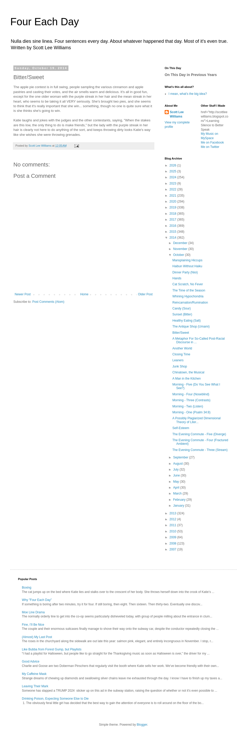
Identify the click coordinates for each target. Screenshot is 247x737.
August (178, 463)
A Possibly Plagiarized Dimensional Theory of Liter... (196, 420)
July (176, 469)
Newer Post (23, 294)
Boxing (26, 587)
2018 (173, 213)
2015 (173, 231)
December (180, 243)
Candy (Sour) (181, 308)
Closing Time (181, 354)
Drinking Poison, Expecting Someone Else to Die (55, 698)
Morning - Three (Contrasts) (191, 400)
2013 (173, 513)
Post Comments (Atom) (48, 302)
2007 (173, 549)
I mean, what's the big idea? (188, 94)
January (179, 505)
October (179, 255)
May (176, 481)
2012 (173, 519)
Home (84, 294)
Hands (176, 278)
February (179, 499)
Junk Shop (179, 366)
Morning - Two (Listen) (187, 406)
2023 (173, 183)
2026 (173, 165)
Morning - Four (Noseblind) (190, 394)
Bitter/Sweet (180, 332)
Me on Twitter (210, 147)
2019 (173, 207)
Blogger (142, 724)
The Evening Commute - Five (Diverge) (199, 434)
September (181, 457)
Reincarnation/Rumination (190, 302)
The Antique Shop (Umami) (191, 326)
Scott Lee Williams (177, 114)
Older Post (145, 294)
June (177, 475)
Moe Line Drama (33, 612)
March (178, 493)
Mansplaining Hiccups (187, 260)
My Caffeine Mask (34, 674)
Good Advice (30, 661)
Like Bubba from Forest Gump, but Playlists (51, 649)
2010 (173, 531)
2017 (173, 219)
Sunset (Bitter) (182, 314)
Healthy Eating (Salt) (186, 320)
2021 (173, 195)
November (180, 249)
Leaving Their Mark (35, 686)
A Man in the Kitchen (186, 378)
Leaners (177, 360)
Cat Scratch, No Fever (187, 284)
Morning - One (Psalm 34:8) (191, 412)
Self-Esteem (180, 428)
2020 (173, 201)
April (176, 487)
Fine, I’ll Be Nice (33, 624)
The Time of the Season (188, 290)
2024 (173, 177)
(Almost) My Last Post (37, 637)
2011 (173, 525)
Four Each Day (44, 21)
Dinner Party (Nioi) (185, 272)
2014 (173, 237)
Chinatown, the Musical (188, 372)
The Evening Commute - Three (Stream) (200, 450)
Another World (182, 348)
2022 (173, 189)
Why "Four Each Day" (37, 600)
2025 (173, 171)
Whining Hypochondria (188, 296)
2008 (173, 543)
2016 (173, 226)
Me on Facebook (212, 142)
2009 (173, 537)
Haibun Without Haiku (187, 266)
